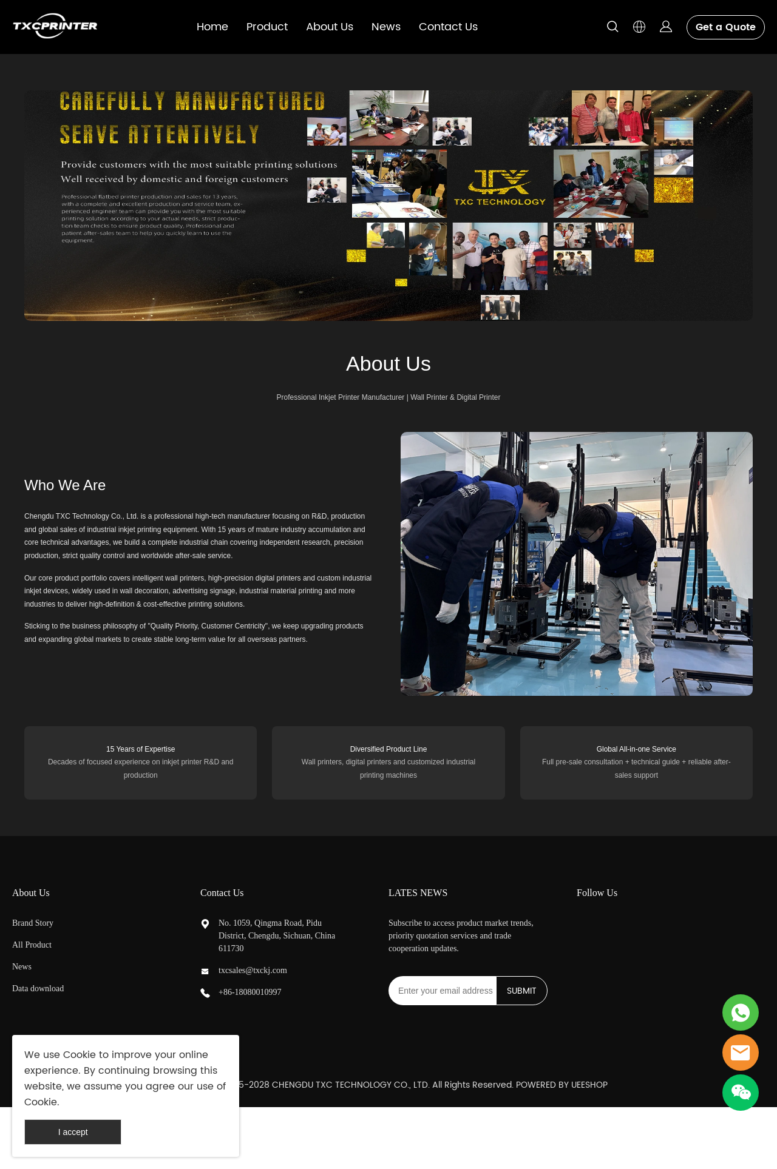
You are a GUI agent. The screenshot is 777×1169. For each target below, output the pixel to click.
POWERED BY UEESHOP (562, 1085)
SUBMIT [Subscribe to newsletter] (522, 991)
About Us (329, 27)
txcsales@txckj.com (253, 970)
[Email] (442, 990)
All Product (32, 944)
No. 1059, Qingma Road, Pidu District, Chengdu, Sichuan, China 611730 (277, 935)
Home (212, 27)
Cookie (79, 1055)
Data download (38, 988)
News (386, 27)
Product (267, 27)
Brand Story (32, 923)
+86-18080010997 (250, 992)
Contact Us (448, 27)
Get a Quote (726, 27)
